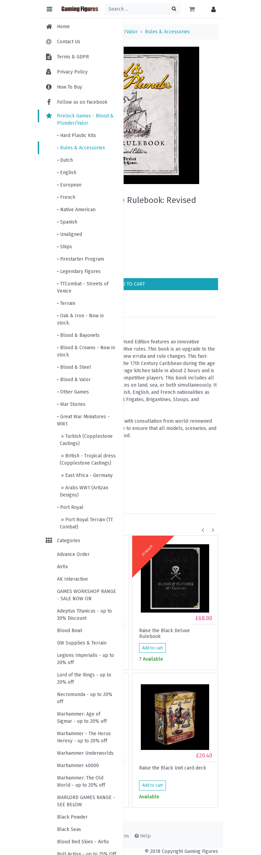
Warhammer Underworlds (85, 753)
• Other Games (73, 392)
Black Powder (72, 817)
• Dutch (65, 160)
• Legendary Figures (79, 271)
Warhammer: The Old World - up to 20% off (81, 781)
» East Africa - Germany (86, 475)
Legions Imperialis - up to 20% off (85, 658)
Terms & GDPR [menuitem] (73, 57)
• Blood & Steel (74, 367)
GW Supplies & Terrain (81, 643)
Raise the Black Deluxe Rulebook (164, 633)
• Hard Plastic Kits (76, 135)
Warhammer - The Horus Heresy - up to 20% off (84, 737)
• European (69, 185)
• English (66, 172)
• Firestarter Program (80, 259)
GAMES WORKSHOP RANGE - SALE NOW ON (86, 595)
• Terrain (66, 303)
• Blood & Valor (74, 380)
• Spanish (67, 222)
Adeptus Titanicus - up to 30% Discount (84, 614)
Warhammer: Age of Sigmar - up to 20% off (82, 717)
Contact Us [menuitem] (68, 42)
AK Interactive (72, 579)
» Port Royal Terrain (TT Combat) (86, 523)
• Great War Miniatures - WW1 (83, 420)
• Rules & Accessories (81, 148)
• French (66, 197)
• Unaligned (69, 234)
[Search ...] (142, 9)
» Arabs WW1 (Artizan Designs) (84, 491)
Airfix (62, 567)
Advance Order (73, 554)
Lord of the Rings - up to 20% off (84, 678)
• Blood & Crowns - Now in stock (86, 351)
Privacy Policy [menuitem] (72, 72)
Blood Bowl (69, 631)
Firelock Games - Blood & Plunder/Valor (79, 119)
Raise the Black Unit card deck (172, 768)
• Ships (64, 247)
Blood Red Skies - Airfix (83, 842)
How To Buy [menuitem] (69, 87)
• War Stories (71, 404)
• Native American (76, 210)
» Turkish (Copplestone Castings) (86, 439)
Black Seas (69, 829)
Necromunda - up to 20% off (84, 698)
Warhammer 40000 (78, 765)
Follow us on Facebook (76, 102)
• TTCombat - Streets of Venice (83, 287)
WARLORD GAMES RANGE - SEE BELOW (86, 801)
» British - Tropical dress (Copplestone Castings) (88, 459)
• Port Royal (70, 507)
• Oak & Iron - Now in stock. (80, 319)
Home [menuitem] (63, 27)
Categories (62, 541)
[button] (212, 9)
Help (143, 836)
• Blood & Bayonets (78, 335)
